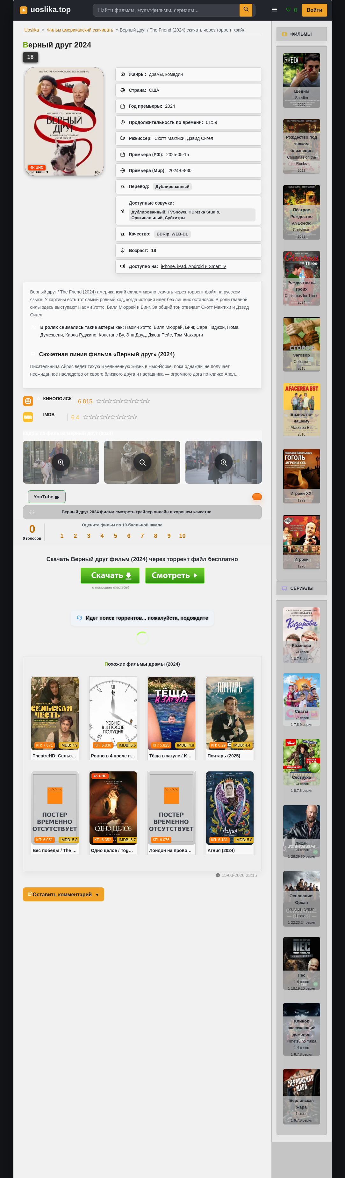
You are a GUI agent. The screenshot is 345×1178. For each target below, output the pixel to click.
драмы (156, 74)
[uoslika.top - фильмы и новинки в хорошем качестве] (48, 10)
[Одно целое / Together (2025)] (113, 813)
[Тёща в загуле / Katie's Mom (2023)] (171, 718)
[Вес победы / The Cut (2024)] (55, 813)
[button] (274, 10)
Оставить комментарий (62, 894)
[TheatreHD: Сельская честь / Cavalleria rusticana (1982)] (55, 718)
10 (182, 536)
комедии (174, 74)
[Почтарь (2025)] (230, 718)
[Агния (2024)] (230, 813)
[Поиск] (246, 10)
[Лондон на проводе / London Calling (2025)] (171, 813)
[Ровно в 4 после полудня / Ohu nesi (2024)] (113, 718)
